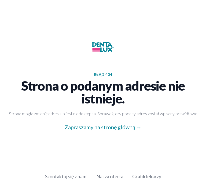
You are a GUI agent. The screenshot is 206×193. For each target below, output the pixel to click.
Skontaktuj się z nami (66, 176)
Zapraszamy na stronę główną (100, 127)
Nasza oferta (109, 176)
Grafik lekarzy (146, 176)
